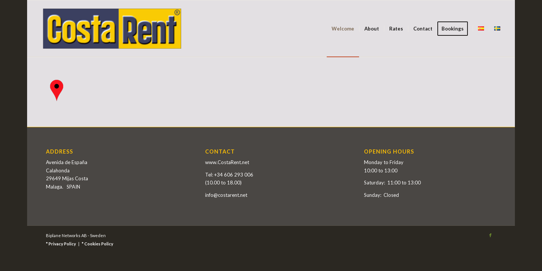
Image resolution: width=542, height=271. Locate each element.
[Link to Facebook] (490, 235)
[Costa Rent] (112, 28)
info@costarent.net (226, 195)
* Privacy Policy (61, 243)
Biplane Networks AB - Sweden (76, 235)
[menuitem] (343, 28)
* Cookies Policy (97, 243)
